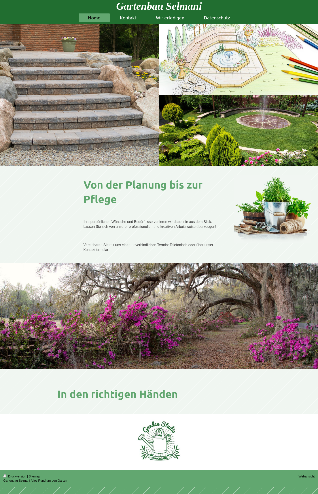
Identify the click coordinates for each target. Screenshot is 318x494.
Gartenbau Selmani (159, 6)
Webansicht (307, 476)
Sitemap (34, 476)
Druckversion (15, 476)
